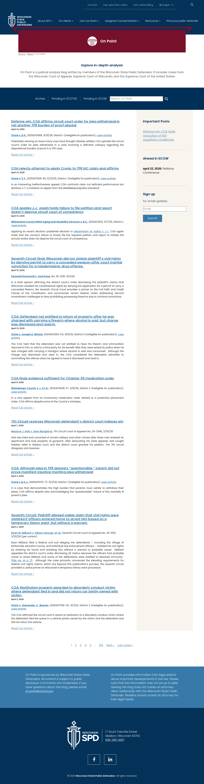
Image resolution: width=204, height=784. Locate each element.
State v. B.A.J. (19, 482)
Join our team (88, 21)
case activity (104, 135)
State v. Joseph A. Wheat (27, 334)
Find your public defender (182, 21)
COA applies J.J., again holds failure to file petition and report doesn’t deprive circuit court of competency (61, 210)
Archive (40, 99)
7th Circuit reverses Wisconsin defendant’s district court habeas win (67, 421)
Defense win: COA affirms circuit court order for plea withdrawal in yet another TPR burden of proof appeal (65, 123)
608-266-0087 (114, 740)
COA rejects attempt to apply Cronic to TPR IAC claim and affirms (65, 168)
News (30, 54)
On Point (92, 5)
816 (101, 645)
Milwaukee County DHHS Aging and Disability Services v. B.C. (49, 221)
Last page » (125, 645)
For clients (65, 21)
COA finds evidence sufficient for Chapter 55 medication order (62, 378)
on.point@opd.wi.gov (39, 691)
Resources (151, 21)
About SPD (44, 21)
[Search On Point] (166, 98)
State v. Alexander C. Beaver (30, 605)
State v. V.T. (18, 178)
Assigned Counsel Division (121, 21)
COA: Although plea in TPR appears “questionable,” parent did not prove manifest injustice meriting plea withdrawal (65, 470)
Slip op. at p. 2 (21, 560)
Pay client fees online (115, 5)
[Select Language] (167, 5)
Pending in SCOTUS (64, 99)
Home (21, 54)
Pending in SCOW (95, 99)
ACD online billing (143, 5)
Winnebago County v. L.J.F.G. (29, 388)
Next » (110, 645)
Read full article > (22, 155)
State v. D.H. (18, 135)
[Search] (192, 4)
